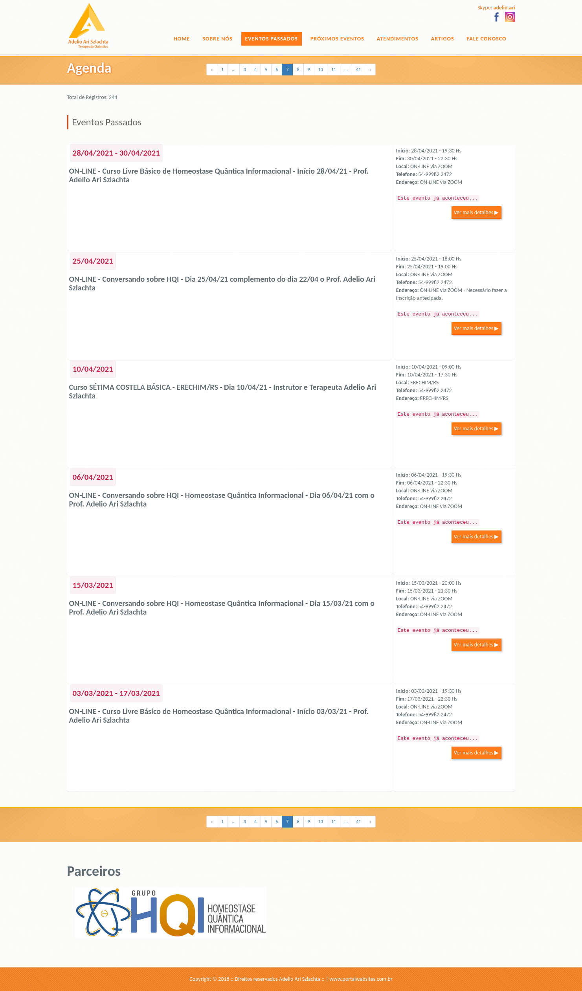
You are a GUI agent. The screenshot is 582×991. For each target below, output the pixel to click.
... (233, 69)
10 (320, 69)
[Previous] (211, 69)
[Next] (370, 69)
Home (182, 38)
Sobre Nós (217, 38)
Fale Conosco (487, 38)
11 (333, 69)
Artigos (442, 38)
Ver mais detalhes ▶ (476, 212)
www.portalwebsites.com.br (361, 979)
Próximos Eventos (337, 38)
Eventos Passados (271, 38)
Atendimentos (398, 38)
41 (358, 69)
